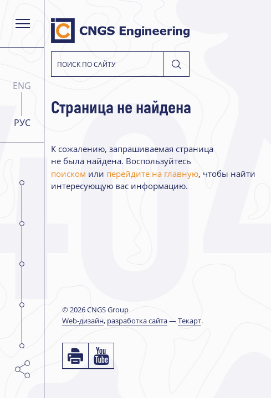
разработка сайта (137, 321)
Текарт (189, 321)
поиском (68, 174)
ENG (22, 86)
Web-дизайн (83, 321)
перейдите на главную (152, 174)
